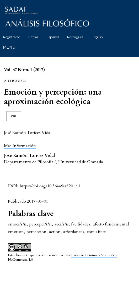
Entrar (33, 37)
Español (53, 37)
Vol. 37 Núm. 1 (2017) (24, 70)
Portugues (75, 37)
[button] (20, 146)
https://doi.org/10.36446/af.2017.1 (50, 186)
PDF (14, 116)
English (97, 37)
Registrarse (11, 37)
